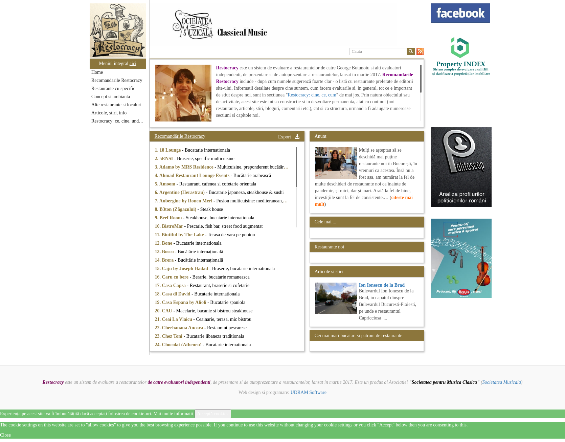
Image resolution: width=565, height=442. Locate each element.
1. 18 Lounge (168, 150)
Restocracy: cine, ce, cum (312, 94)
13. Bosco (165, 251)
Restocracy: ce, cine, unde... (117, 121)
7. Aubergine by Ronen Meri (184, 200)
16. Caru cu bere (172, 277)
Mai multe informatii (173, 413)
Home (97, 72)
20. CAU (164, 310)
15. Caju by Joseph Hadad (182, 268)
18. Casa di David (173, 293)
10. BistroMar (169, 226)
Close (5, 435)
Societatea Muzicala (501, 382)
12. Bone (164, 243)
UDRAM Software (308, 392)
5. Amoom (166, 183)
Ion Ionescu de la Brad (382, 285)
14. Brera (165, 260)
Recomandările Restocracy (116, 80)
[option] (287, 24)
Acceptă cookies (212, 413)
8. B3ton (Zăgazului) (176, 209)
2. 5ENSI (164, 158)
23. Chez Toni (169, 336)
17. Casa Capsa (171, 285)
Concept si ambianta (110, 96)
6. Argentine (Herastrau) (180, 192)
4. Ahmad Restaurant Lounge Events (193, 175)
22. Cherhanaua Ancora (179, 327)
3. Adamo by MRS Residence (185, 167)
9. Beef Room (169, 217)
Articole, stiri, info (109, 112)
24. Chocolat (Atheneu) (179, 344)
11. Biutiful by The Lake (180, 234)
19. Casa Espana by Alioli (181, 302)
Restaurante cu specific (113, 88)
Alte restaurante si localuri (116, 104)
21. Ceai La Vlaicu (174, 319)
